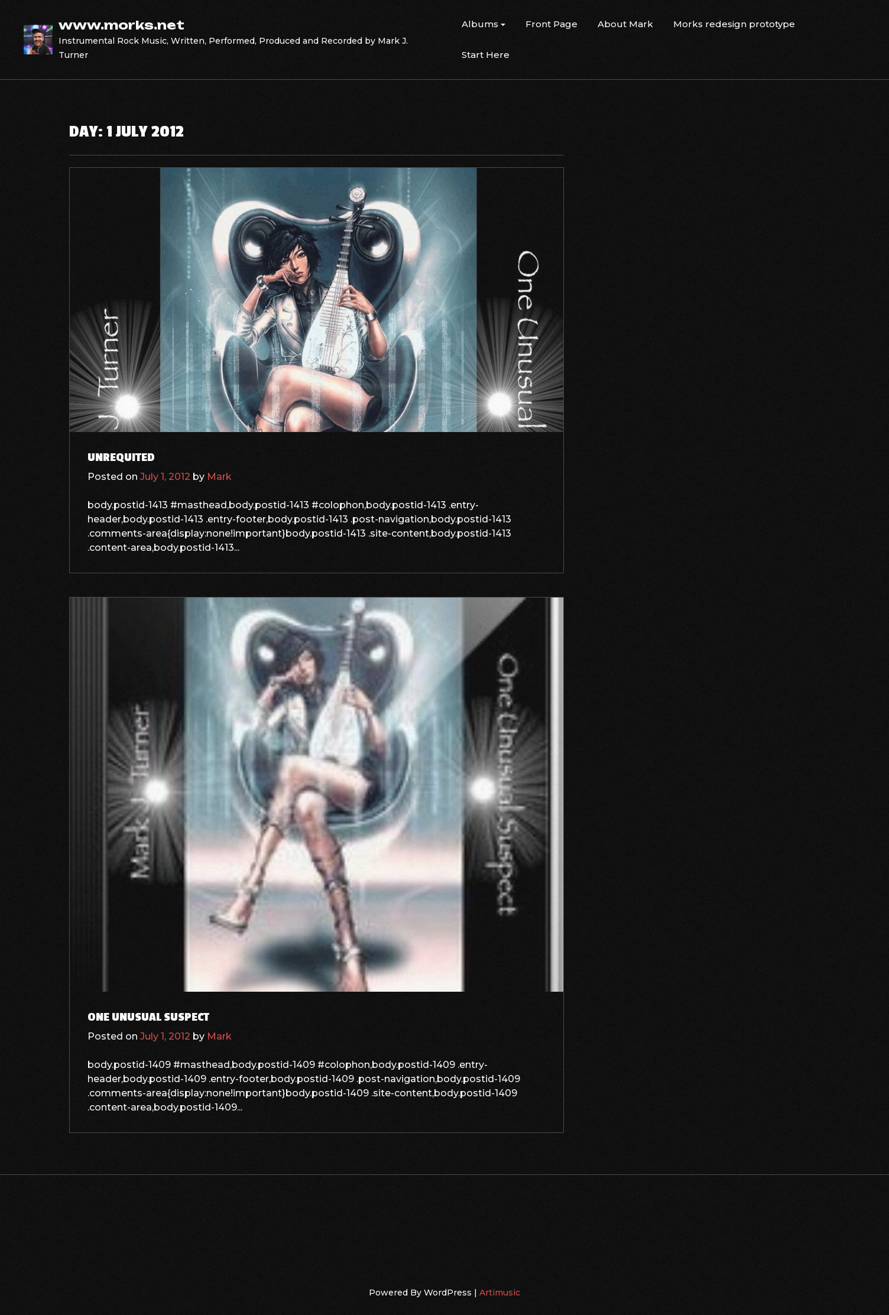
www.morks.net (121, 25)
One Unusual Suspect (148, 1017)
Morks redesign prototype (734, 24)
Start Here (486, 54)
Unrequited (121, 457)
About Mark (625, 24)
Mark (219, 476)
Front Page (551, 24)
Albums (480, 24)
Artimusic (499, 1292)
